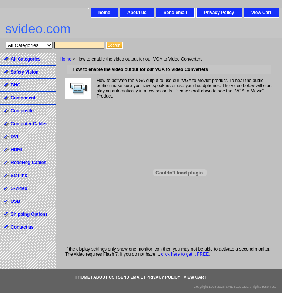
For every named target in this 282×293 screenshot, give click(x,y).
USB (15, 201)
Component (23, 97)
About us (137, 12)
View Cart (261, 12)
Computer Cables (29, 123)
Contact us (22, 227)
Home (65, 59)
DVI (14, 136)
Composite (22, 110)
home (104, 12)
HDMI (16, 149)
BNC (15, 85)
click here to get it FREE (185, 254)
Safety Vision (24, 72)
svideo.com (38, 28)
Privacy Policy (219, 12)
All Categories (26, 59)
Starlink (19, 175)
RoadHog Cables (28, 162)
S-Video (19, 188)
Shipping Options (29, 214)
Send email (175, 12)
